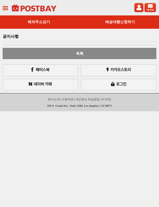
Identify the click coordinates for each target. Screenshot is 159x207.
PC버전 (106, 99)
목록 (79, 53)
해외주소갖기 (39, 22)
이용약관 (68, 99)
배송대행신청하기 (120, 22)
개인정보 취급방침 (87, 99)
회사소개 (54, 99)
